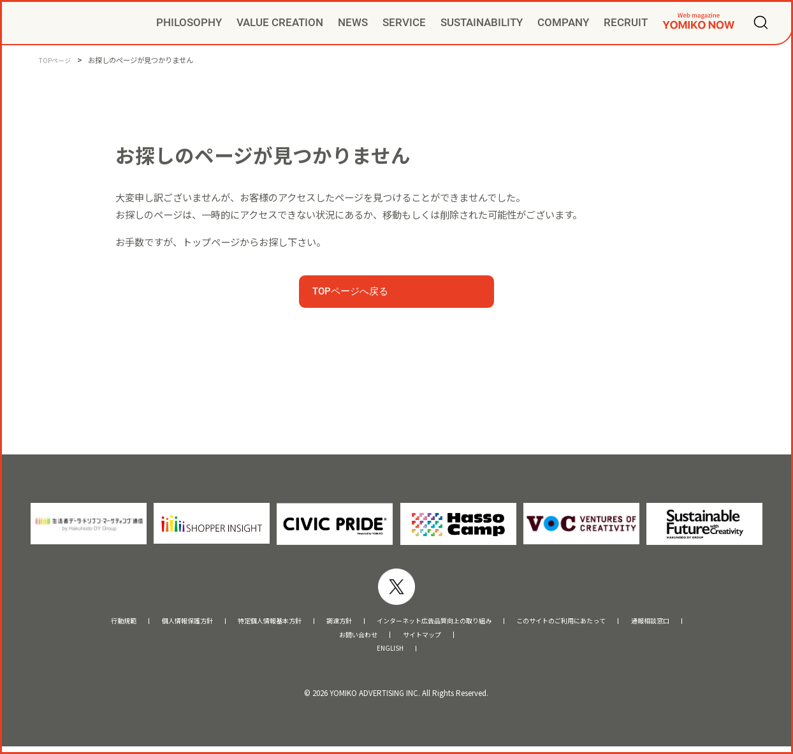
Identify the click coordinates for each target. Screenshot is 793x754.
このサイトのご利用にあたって (597, 622)
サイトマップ (428, 639)
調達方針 (323, 622)
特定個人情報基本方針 (241, 622)
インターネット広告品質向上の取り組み (440, 622)
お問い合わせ (352, 639)
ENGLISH (390, 655)
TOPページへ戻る (350, 291)
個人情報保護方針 (141, 622)
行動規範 (67, 622)
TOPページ (57, 60)
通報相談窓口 (705, 622)
